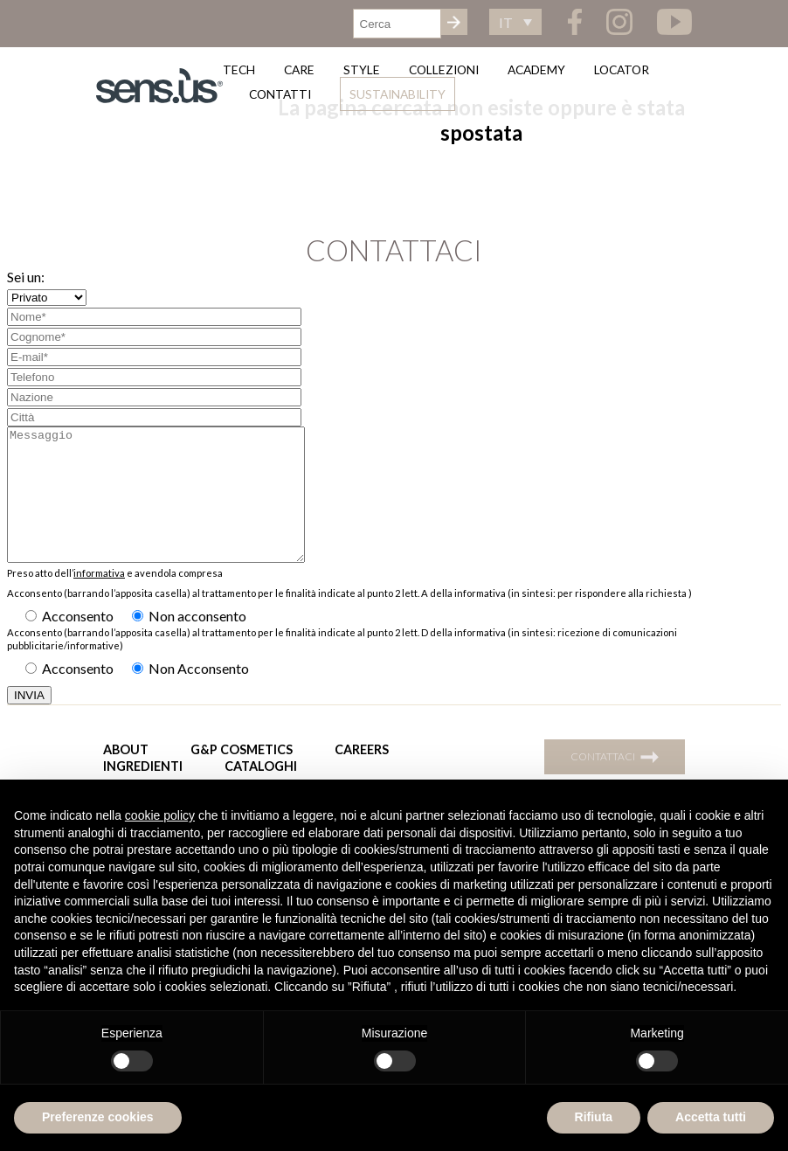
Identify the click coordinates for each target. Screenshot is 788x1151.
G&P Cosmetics (241, 775)
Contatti (280, 94)
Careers (362, 775)
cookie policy (160, 815)
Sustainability (397, 94)
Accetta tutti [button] (710, 1117)
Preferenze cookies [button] (98, 1117)
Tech (239, 69)
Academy (536, 69)
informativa (99, 599)
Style (361, 69)
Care (299, 69)
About (126, 775)
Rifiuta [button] (594, 1117)
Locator (621, 69)
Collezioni (444, 69)
